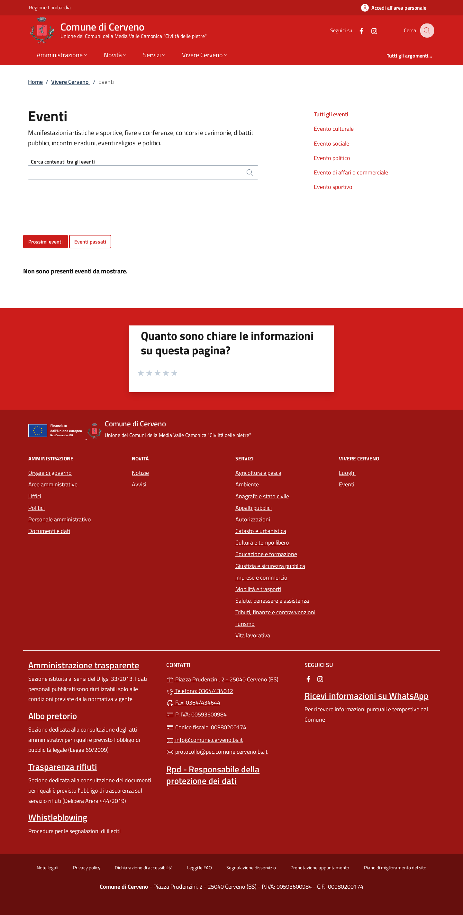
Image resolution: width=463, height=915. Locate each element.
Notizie (140, 472)
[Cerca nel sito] (426, 30)
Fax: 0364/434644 (193, 702)
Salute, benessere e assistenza (272, 600)
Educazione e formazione (266, 554)
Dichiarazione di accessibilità (144, 867)
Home (35, 81)
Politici (36, 507)
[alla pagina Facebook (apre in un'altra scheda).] (356, 30)
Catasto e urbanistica (260, 531)
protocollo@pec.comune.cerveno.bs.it (217, 751)
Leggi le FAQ (199, 867)
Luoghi (347, 472)
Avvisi (139, 484)
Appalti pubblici (253, 507)
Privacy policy (86, 867)
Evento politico (332, 158)
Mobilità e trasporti (258, 589)
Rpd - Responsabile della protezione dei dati (212, 774)
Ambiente (247, 484)
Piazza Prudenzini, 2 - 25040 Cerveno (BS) (231, 679)
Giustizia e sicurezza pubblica (270, 566)
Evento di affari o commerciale (351, 172)
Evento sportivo (333, 186)
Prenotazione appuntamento (319, 867)
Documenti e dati (49, 531)
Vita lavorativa (252, 635)
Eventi (346, 484)
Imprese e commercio (261, 577)
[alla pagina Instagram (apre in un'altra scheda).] (369, 30)
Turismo (245, 623)
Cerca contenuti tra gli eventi (63, 161)
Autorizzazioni (252, 519)
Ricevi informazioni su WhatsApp (366, 695)
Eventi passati (90, 241)
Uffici (34, 496)
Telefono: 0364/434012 (199, 691)
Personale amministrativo (59, 519)
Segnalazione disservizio (251, 867)
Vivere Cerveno (70, 81)
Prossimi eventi (45, 241)
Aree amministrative (52, 484)
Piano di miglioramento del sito (395, 867)
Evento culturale (334, 128)
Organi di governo (50, 472)
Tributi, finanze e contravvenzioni (275, 612)
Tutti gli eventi (331, 114)
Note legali (47, 867)
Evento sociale (331, 143)
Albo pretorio (52, 716)
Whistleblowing (57, 817)
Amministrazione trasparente (83, 665)
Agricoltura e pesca (258, 472)
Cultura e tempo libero (262, 542)
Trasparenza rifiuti (62, 766)
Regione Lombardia (50, 7)
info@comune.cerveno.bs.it (204, 739)
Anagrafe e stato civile (262, 496)
